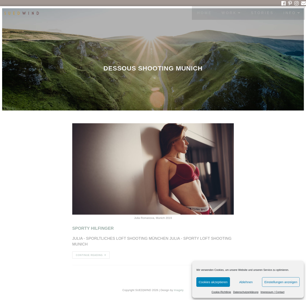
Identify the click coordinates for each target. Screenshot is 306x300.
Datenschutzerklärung (245, 292)
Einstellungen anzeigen (280, 282)
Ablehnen (246, 282)
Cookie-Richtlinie (221, 292)
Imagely (179, 290)
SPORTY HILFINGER (93, 228)
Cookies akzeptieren (213, 282)
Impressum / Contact (273, 292)
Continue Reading (91, 255)
